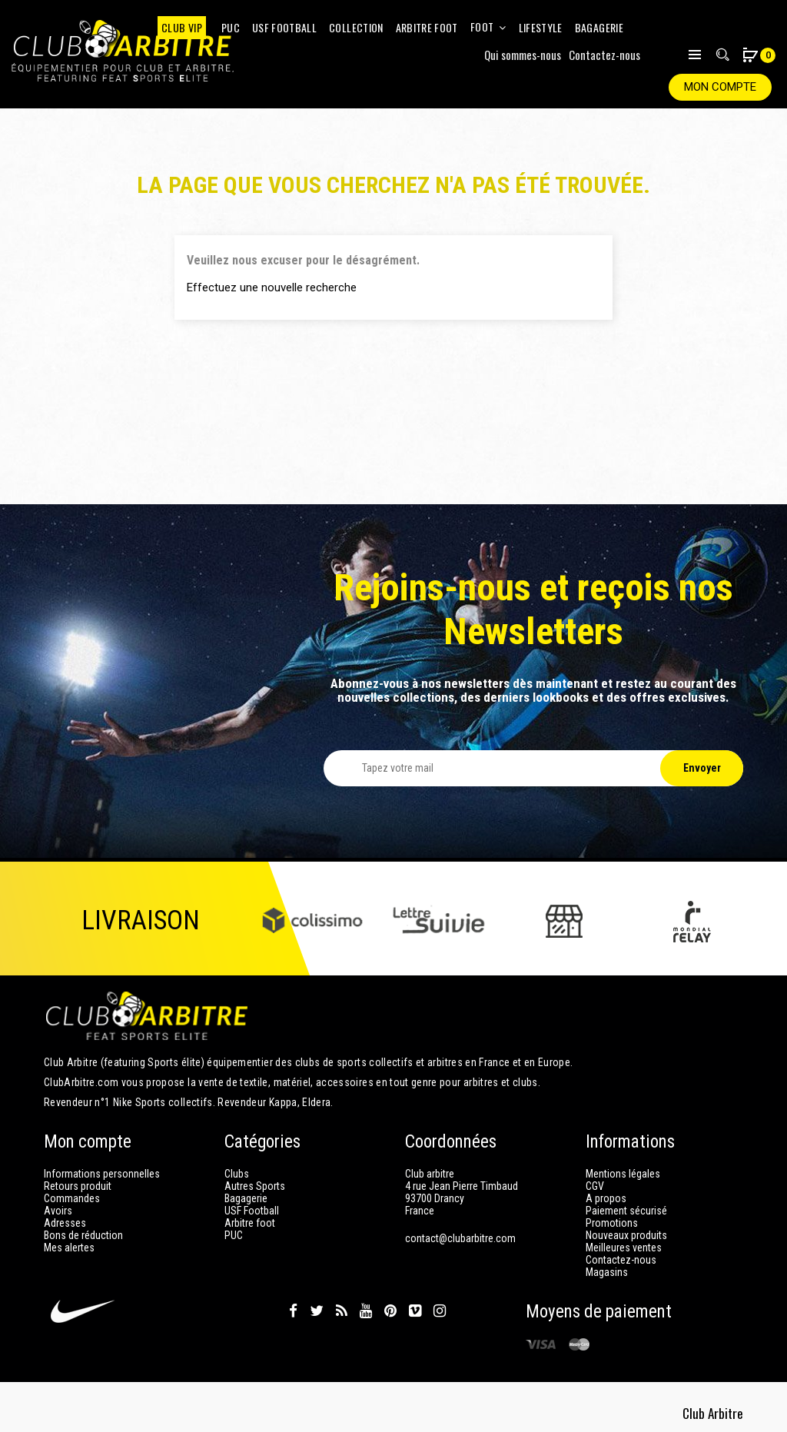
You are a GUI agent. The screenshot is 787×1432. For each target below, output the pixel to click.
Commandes (72, 1198)
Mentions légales (623, 1174)
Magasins (607, 1272)
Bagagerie (245, 1198)
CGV (595, 1186)
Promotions (612, 1223)
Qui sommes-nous (522, 54)
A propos (606, 1198)
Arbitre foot (249, 1223)
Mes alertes (69, 1247)
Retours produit (77, 1186)
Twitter (317, 1311)
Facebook (293, 1311)
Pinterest (390, 1311)
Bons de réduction (83, 1235)
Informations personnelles (102, 1174)
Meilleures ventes (624, 1247)
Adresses (65, 1223)
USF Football (251, 1210)
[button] (750, 56)
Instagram (439, 1311)
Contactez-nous (604, 54)
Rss (341, 1311)
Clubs (236, 1174)
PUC (233, 1235)
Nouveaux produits (626, 1235)
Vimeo (415, 1311)
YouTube (366, 1311)
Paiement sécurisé (626, 1210)
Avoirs (58, 1210)
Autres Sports (254, 1186)
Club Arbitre (714, 1409)
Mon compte (720, 87)
